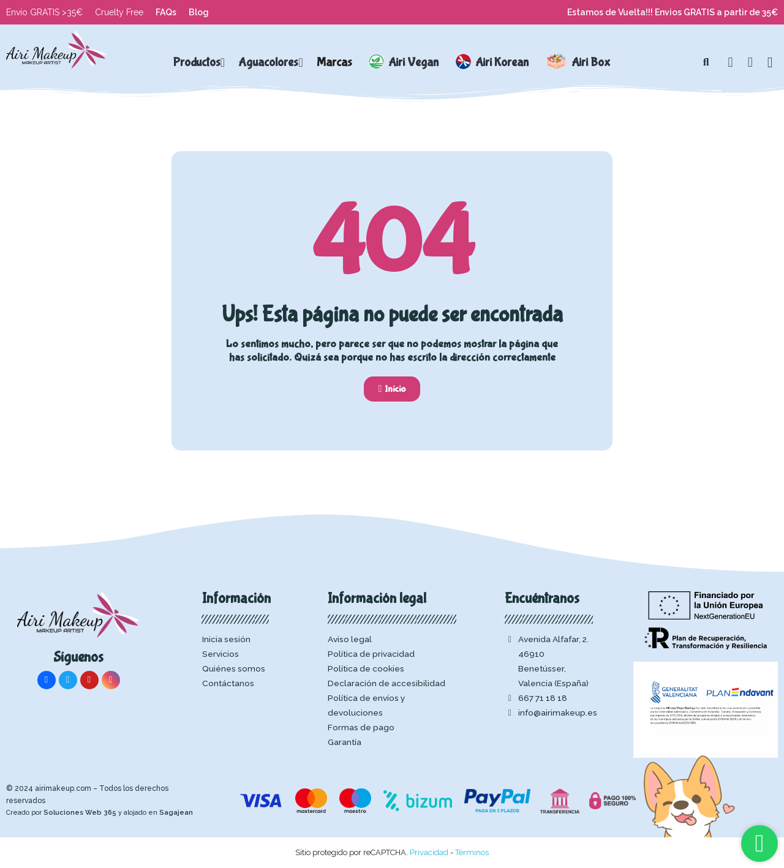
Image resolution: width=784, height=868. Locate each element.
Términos (472, 852)
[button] (706, 62)
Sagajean (176, 813)
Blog (199, 12)
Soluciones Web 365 (79, 813)
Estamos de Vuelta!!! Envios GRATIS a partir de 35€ (672, 12)
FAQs (166, 12)
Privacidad (429, 852)
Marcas (334, 62)
